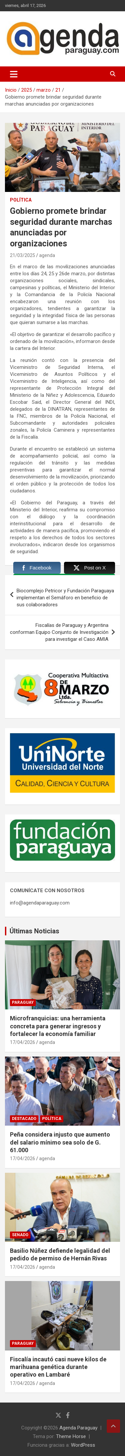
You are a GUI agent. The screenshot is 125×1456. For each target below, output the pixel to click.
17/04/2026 (22, 1042)
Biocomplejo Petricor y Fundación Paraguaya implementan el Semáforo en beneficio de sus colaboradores (65, 598)
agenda (47, 255)
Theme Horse (71, 1436)
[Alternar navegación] (14, 74)
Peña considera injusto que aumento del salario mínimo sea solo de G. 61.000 (60, 1142)
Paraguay (23, 1002)
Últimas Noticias (34, 931)
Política (20, 200)
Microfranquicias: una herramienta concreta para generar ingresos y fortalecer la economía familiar (57, 1026)
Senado (20, 1235)
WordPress (83, 1445)
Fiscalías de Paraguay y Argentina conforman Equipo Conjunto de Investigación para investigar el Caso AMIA (59, 632)
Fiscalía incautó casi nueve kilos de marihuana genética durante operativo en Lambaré (58, 1367)
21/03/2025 (22, 255)
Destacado (24, 1118)
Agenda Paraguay (78, 1428)
